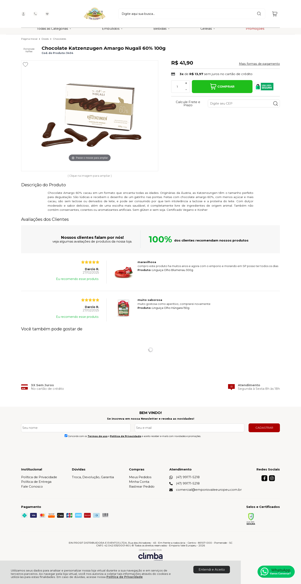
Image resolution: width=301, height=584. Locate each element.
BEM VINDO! (150, 413)
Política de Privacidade (124, 577)
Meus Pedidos (140, 477)
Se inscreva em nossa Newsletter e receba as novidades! (150, 418)
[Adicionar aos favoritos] (25, 64)
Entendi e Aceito (212, 569)
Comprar (222, 86)
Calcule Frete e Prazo (188, 103)
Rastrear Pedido (141, 486)
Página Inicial (29, 38)
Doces (45, 38)
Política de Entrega (36, 482)
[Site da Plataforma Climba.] (150, 555)
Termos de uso (97, 436)
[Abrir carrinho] (274, 11)
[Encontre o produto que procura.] (242, 11)
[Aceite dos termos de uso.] (66, 435)
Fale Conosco (32, 486)
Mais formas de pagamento (259, 63)
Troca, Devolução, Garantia (93, 477)
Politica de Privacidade (125, 436)
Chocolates (59, 38)
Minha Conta (139, 482)
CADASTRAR (264, 427)
